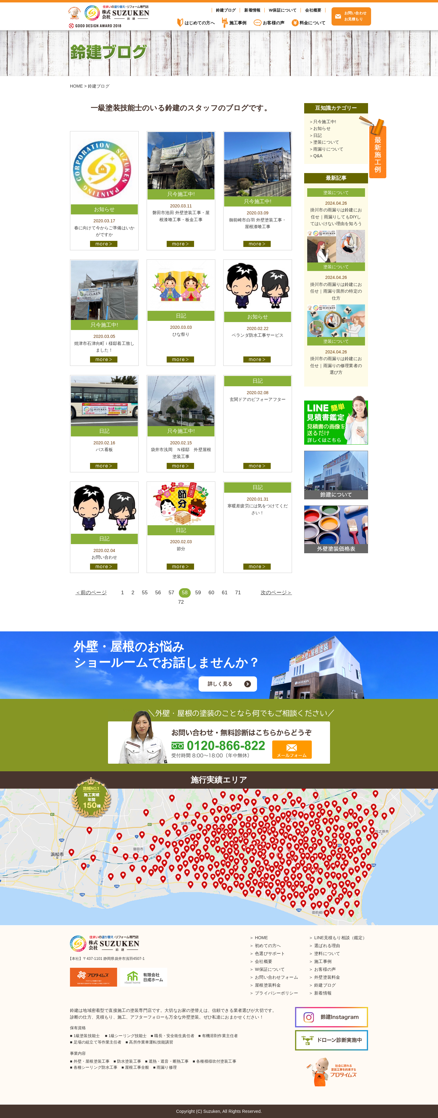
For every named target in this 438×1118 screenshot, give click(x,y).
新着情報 (252, 10)
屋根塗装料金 (268, 985)
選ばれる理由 (327, 945)
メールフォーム (292, 749)
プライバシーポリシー (276, 993)
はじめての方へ (200, 22)
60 (211, 592)
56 (158, 592)
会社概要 (313, 10)
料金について (312, 22)
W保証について (283, 10)
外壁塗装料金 (327, 977)
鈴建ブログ (226, 10)
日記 (317, 135)
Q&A (317, 155)
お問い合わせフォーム (276, 977)
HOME (261, 937)
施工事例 (377, 147)
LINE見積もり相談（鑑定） (340, 937)
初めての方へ (268, 945)
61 (225, 592)
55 (145, 592)
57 (171, 592)
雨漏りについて (328, 149)
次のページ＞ (276, 592)
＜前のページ (91, 592)
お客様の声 (273, 22)
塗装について (326, 142)
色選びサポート (270, 953)
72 (181, 602)
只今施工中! (324, 121)
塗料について (327, 953)
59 (198, 592)
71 (238, 592)
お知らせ (322, 128)
